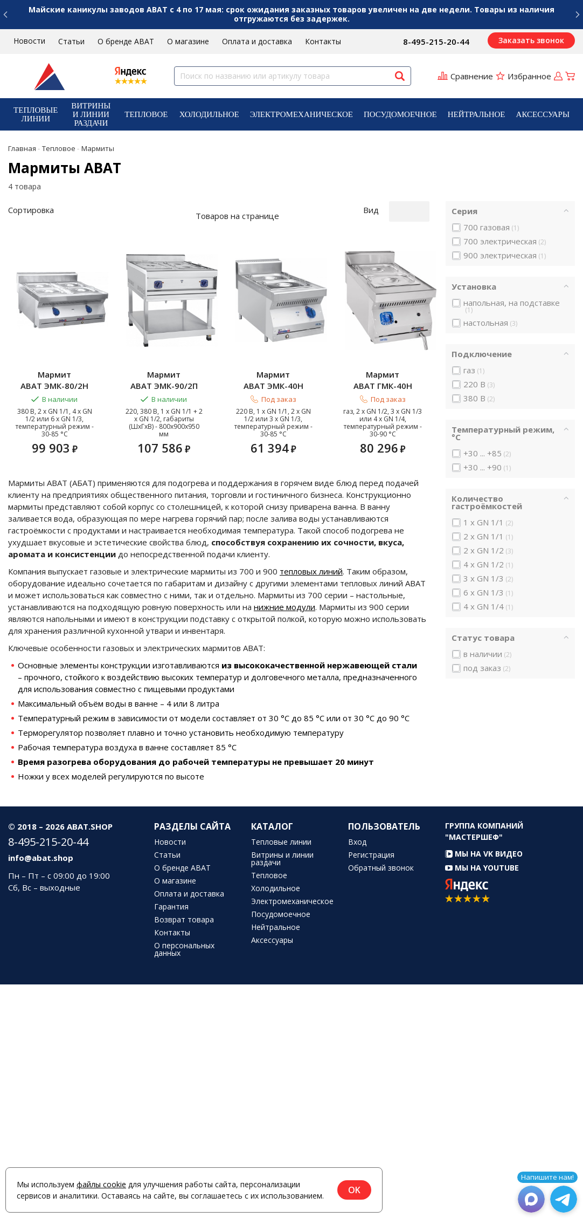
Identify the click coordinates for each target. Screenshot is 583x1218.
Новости (29, 41)
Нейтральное (476, 114)
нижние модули (284, 840)
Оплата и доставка (257, 41)
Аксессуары (543, 114)
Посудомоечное (400, 114)
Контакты (323, 41)
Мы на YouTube (482, 1101)
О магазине (188, 41)
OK (354, 1190)
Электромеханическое (301, 114)
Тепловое (146, 114)
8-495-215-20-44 (436, 41)
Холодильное (209, 114)
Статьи (71, 41)
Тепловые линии (35, 114)
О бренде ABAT (126, 41)
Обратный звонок (381, 1101)
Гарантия (171, 1140)
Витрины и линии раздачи (90, 114)
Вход (357, 1075)
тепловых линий (311, 804)
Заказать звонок (531, 40)
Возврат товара (184, 1153)
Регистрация (371, 1088)
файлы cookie (101, 1184)
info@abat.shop (40, 1091)
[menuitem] (36, 114)
